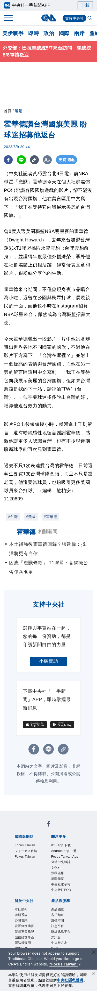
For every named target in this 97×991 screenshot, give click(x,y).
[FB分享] (8, 159)
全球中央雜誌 (61, 862)
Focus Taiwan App (64, 856)
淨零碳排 (57, 873)
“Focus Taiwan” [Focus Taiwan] (64, 964)
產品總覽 (57, 909)
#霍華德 (50, 517)
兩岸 (79, 33)
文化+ (55, 868)
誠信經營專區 (24, 937)
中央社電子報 (61, 884)
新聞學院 (57, 879)
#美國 (30, 517)
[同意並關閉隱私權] (94, 974)
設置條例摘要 (24, 926)
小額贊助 (48, 661)
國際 (64, 33)
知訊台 (56, 937)
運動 (18, 111)
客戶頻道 (57, 915)
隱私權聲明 (23, 943)
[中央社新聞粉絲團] (48, 825)
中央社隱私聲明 (70, 980)
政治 (48, 33)
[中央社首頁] (48, 18)
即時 (33, 33)
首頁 (7, 111)
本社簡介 (21, 909)
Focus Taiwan (25, 845)
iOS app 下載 (61, 845)
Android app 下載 (64, 851)
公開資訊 (21, 920)
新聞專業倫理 (24, 931)
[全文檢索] (90, 18)
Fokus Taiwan (25, 856)
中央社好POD (61, 890)
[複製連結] (34, 159)
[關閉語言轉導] (94, 952)
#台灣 (13, 517)
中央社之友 (59, 943)
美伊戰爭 (13, 33)
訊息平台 (57, 926)
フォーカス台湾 (26, 851)
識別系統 (21, 915)
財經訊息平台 (61, 931)
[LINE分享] (21, 159)
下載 (85, 5)
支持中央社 (74, 18)
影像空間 (57, 920)
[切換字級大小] (48, 159)
